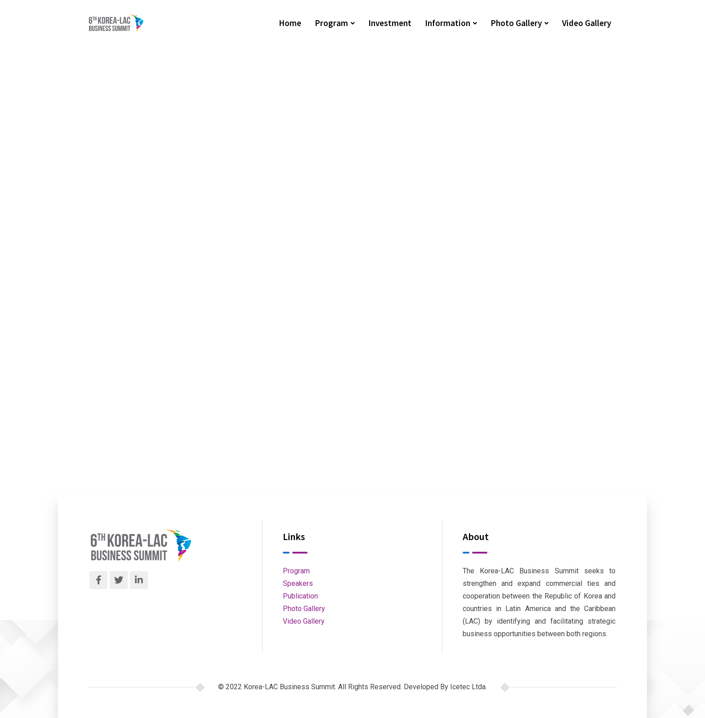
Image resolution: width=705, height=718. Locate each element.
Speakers (298, 583)
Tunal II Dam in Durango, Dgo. (189, 269)
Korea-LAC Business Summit (220, 146)
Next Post (382, 292)
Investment (389, 23)
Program (331, 23)
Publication (300, 596)
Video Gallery (586, 23)
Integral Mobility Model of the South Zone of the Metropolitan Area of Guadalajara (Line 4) (455, 269)
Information (447, 23)
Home (290, 23)
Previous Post (155, 286)
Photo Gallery (516, 23)
